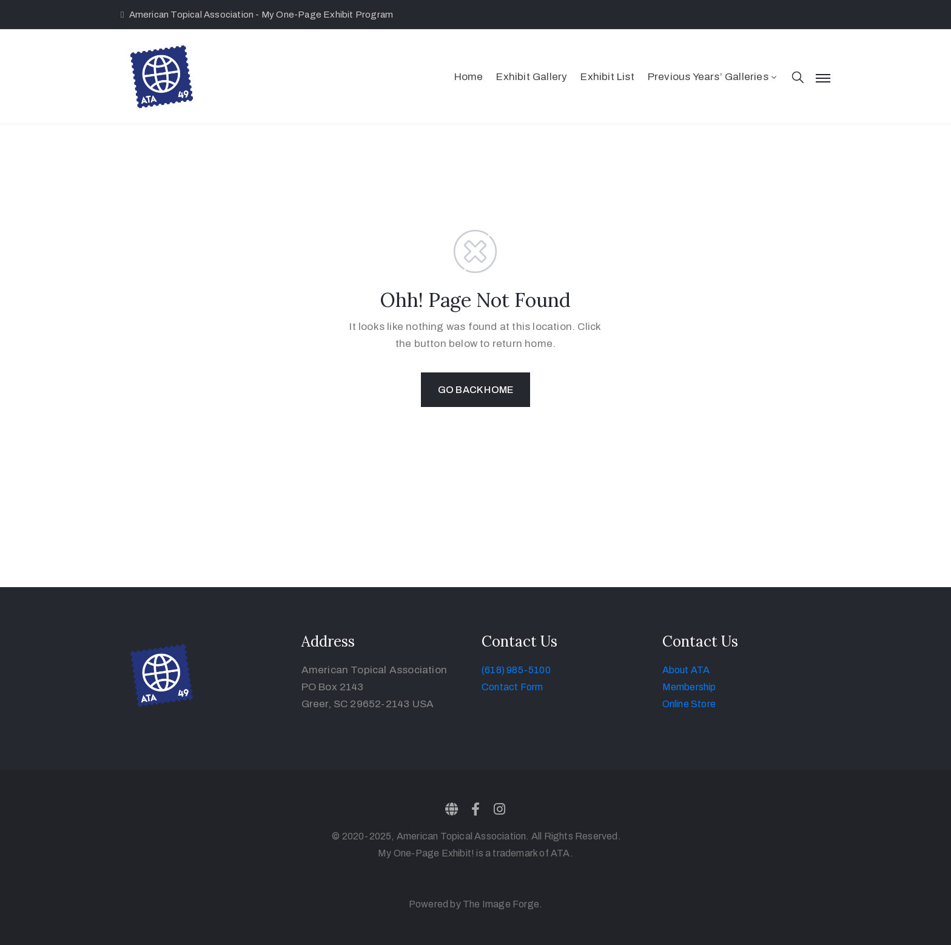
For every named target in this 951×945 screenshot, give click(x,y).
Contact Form (512, 687)
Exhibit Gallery (531, 76)
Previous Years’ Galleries (713, 76)
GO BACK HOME (475, 390)
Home (468, 76)
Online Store (689, 704)
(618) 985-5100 (516, 670)
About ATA (686, 670)
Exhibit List (607, 76)
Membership (689, 687)
